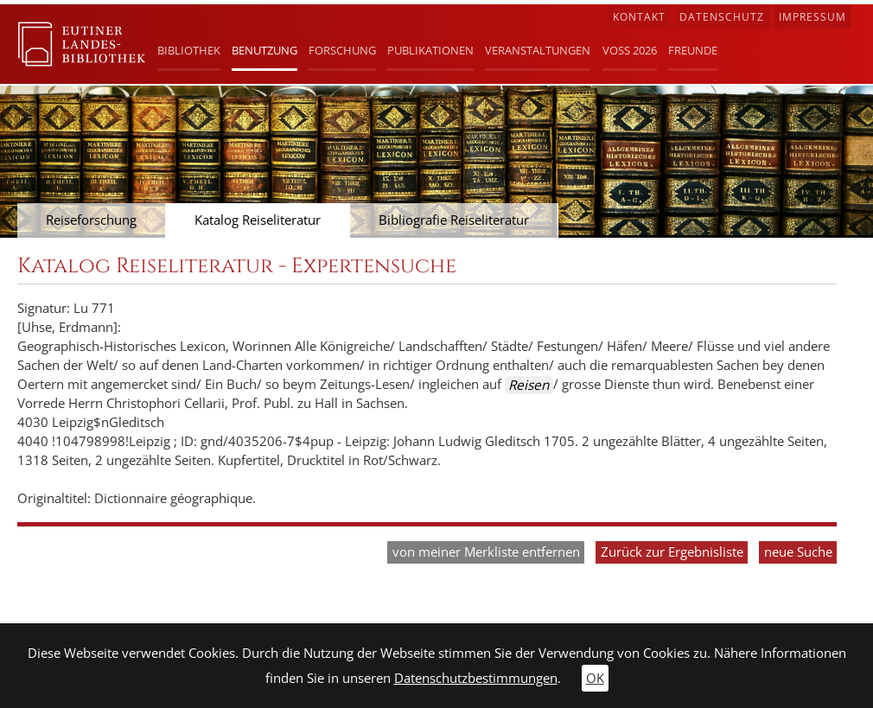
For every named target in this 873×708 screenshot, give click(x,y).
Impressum (812, 17)
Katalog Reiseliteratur (257, 220)
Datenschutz (721, 17)
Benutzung (264, 50)
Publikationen (430, 50)
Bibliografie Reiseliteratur (454, 220)
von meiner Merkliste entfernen (486, 552)
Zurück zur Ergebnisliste (672, 552)
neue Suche (798, 552)
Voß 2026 (629, 50)
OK (595, 678)
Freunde (692, 50)
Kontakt (639, 17)
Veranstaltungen (537, 50)
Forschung (342, 50)
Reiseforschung (91, 220)
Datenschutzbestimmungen (476, 678)
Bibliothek (188, 50)
